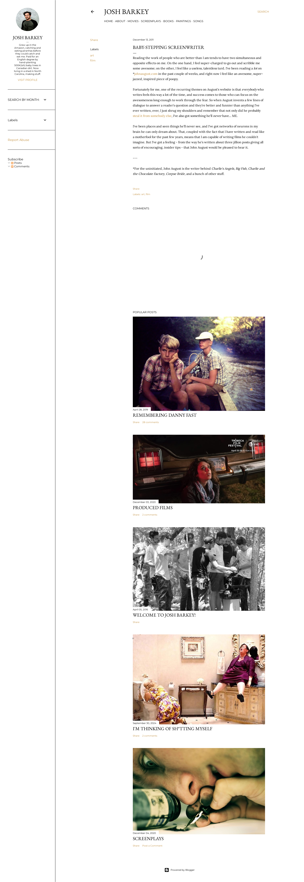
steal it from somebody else (152, 116)
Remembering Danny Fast (165, 415)
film (93, 60)
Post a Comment (152, 845)
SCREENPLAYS (151, 21)
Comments (20, 166)
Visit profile (27, 80)
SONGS (198, 21)
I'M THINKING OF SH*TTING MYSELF (172, 729)
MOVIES (133, 21)
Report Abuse (18, 140)
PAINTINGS (183, 21)
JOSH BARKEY (27, 38)
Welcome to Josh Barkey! (164, 615)
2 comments (149, 514)
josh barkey (126, 11)
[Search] (263, 11)
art (92, 55)
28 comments (150, 422)
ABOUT (120, 21)
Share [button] (94, 40)
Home (108, 21)
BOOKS (168, 21)
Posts (16, 163)
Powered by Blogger (179, 870)
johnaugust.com (145, 74)
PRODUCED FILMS (153, 507)
